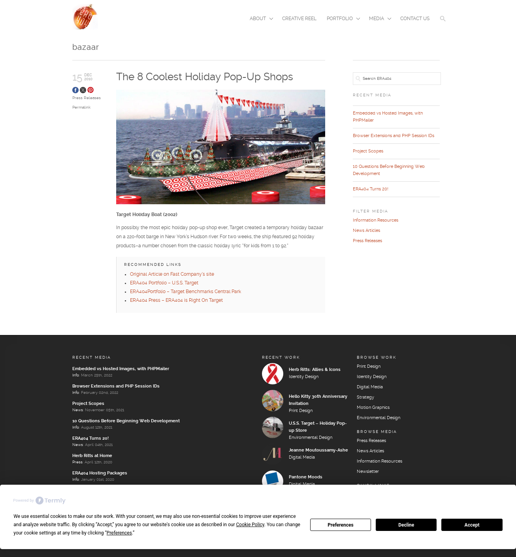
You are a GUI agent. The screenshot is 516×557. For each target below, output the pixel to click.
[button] (443, 24)
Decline (406, 525)
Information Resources (375, 220)
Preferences (341, 525)
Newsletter (368, 472)
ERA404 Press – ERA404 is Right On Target (176, 300)
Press (77, 463)
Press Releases (86, 98)
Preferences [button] (119, 533)
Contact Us (414, 18)
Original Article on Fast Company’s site (172, 274)
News (77, 410)
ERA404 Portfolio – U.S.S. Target (164, 283)
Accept (472, 525)
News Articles (366, 230)
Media (377, 19)
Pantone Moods (305, 477)
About (259, 19)
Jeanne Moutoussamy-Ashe (318, 450)
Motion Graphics (373, 408)
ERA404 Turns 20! (370, 189)
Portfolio (341, 19)
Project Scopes (368, 151)
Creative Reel (299, 18)
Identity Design (303, 377)
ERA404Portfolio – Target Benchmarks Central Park (185, 292)
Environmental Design (310, 438)
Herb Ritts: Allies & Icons (315, 370)
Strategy (365, 397)
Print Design (301, 411)
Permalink (81, 107)
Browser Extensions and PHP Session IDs (393, 136)
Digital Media (302, 457)
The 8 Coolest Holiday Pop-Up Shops (204, 77)
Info (75, 376)
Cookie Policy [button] (250, 524)
